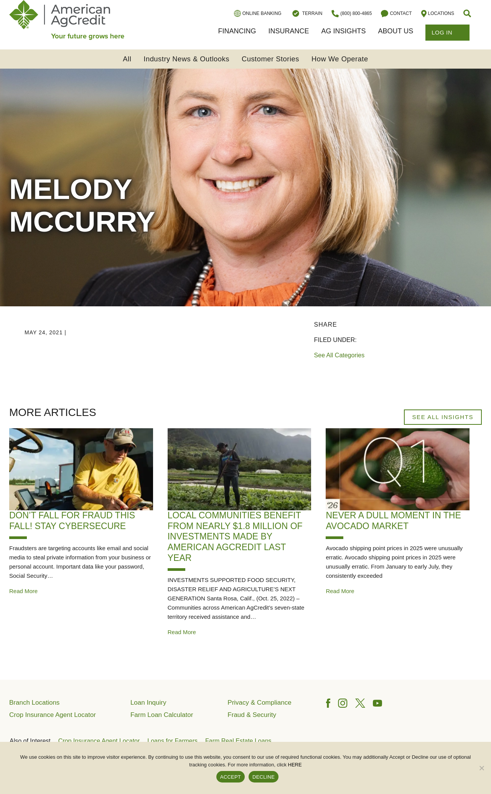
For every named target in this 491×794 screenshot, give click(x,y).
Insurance (288, 31)
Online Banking (258, 13)
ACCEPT (230, 777)
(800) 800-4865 (351, 13)
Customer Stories (270, 59)
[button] (468, 13)
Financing (237, 31)
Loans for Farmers (172, 741)
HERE (295, 765)
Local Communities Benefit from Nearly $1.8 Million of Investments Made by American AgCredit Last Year (235, 536)
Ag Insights (343, 31)
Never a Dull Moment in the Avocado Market (393, 520)
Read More (23, 591)
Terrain (307, 13)
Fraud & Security (251, 714)
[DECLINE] (481, 768)
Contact (396, 13)
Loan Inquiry (148, 702)
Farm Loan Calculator (161, 714)
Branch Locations (34, 702)
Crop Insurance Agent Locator (52, 714)
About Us (395, 31)
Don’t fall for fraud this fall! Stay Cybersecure (72, 520)
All (127, 59)
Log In (447, 32)
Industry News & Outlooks (186, 59)
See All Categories (339, 355)
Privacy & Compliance (259, 702)
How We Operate (339, 59)
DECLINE (263, 777)
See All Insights (442, 417)
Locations (437, 13)
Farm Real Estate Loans (238, 741)
